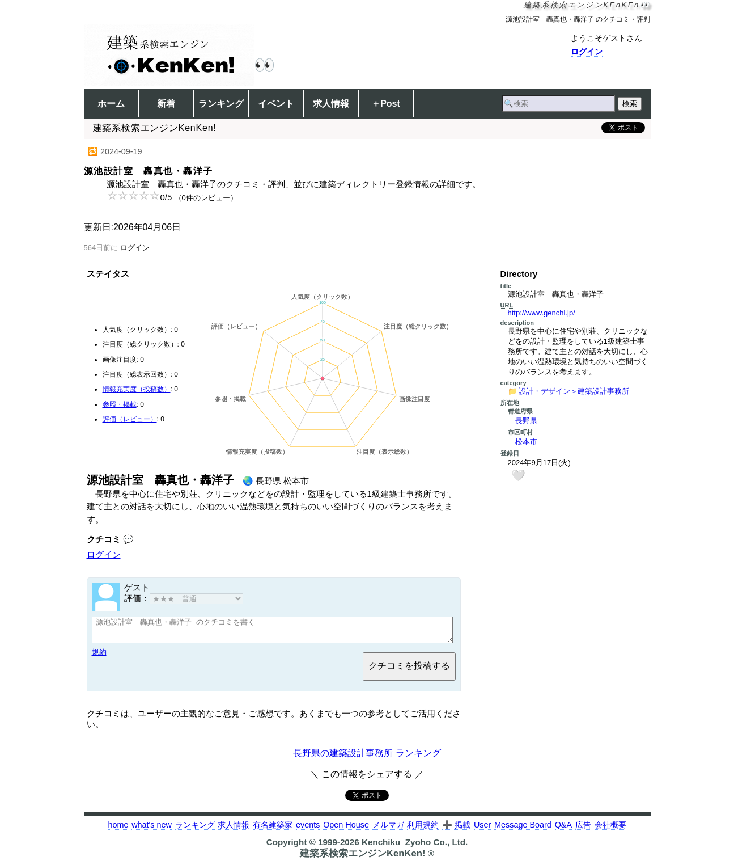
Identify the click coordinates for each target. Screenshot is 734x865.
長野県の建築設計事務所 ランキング (366, 758)
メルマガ (388, 829)
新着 (166, 103)
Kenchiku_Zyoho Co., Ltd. (415, 847)
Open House (346, 829)
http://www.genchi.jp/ (541, 313)
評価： (183, 598)
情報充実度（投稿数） (137, 389)
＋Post (385, 103)
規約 (99, 657)
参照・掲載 (120, 404)
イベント (276, 103)
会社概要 (610, 829)
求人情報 (331, 103)
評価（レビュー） (130, 419)
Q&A (563, 829)
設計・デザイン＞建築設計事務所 (574, 391)
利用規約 (423, 829)
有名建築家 (272, 829)
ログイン (587, 51)
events (308, 829)
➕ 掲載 (456, 829)
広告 (583, 829)
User (482, 829)
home (118, 829)
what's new (151, 829)
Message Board (522, 829)
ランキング (221, 103)
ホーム (111, 103)
